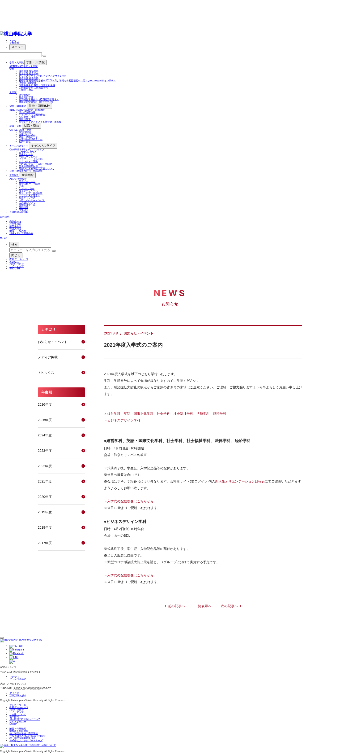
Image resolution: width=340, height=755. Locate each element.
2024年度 (45, 435)
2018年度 (45, 527)
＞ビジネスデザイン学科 (122, 420)
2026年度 (45, 404)
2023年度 (45, 450)
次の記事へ (229, 606)
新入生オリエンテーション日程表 (240, 481)
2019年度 (45, 512)
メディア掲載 (48, 357)
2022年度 (45, 466)
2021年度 (45, 481)
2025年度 (45, 420)
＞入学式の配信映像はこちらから (128, 501)
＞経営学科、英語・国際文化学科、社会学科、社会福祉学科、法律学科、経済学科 (165, 414)
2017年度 (45, 543)
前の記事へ (176, 606)
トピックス (46, 372)
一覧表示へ (203, 606)
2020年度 (45, 497)
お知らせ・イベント (53, 342)
